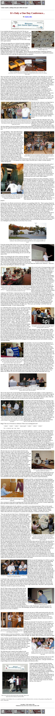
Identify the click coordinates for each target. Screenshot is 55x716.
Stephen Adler (28, 16)
